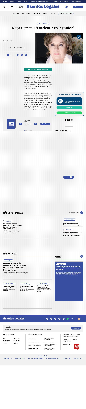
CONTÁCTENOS (32, 375)
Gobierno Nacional (76, 1)
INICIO (4, 374)
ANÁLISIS (52, 13)
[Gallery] (28, 123)
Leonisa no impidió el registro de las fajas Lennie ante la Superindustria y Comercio (68, 304)
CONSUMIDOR (36, 13)
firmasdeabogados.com (53, 394)
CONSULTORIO (26, 13)
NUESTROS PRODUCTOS (33, 378)
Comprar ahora (69, 107)
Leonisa (25, 1)
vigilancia (12, 1)
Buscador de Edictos (66, 13)
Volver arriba (75, 355)
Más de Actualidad (13, 220)
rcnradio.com (78, 394)
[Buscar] (12, 7)
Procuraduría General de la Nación (61, 1)
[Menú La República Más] (4, 7)
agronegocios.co (20, 394)
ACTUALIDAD (16, 13)
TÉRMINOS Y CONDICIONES (34, 381)
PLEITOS (45, 13)
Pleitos (58, 292)
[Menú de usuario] (66, 7)
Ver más (69, 177)
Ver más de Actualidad (76, 220)
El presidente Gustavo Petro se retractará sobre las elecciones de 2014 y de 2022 (72, 241)
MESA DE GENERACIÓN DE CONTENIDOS (49, 375)
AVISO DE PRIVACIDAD (49, 378)
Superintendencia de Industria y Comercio (40, 1)
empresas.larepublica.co (35, 394)
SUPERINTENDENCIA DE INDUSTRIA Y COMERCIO (49, 385)
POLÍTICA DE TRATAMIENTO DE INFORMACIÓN (50, 381)
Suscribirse (77, 6)
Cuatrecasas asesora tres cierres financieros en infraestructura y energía (71, 231)
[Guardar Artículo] (10, 55)
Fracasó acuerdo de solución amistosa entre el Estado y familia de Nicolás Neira (13, 233)
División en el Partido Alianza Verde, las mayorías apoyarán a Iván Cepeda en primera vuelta (44, 303)
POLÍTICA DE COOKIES (33, 385)
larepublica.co (8, 394)
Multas (19, 1)
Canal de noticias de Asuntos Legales (38, 69)
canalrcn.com (67, 394)
